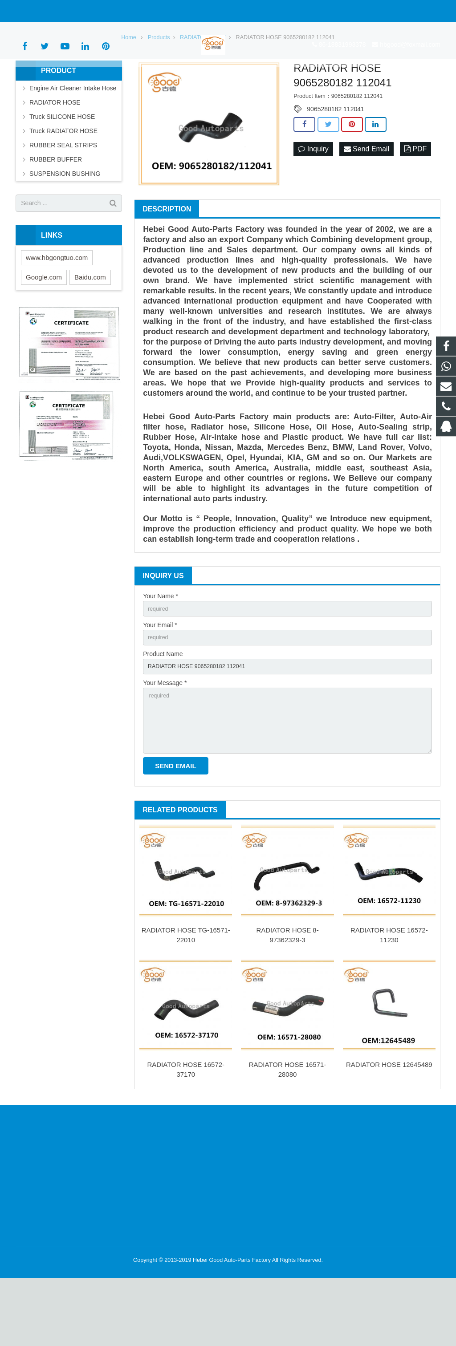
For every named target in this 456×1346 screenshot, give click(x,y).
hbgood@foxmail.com (114, 11)
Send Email (366, 203)
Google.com (44, 330)
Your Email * (160, 680)
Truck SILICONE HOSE (62, 170)
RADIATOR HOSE (203, 91)
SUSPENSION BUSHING (64, 227)
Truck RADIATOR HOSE (63, 184)
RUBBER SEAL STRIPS (63, 198)
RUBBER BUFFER (55, 212)
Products (159, 91)
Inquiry (313, 203)
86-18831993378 (45, 11)
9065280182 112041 (335, 162)
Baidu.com (90, 330)
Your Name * (160, 649)
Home (128, 91)
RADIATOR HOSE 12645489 (389, 1132)
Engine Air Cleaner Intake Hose (72, 141)
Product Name (163, 711)
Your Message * (165, 742)
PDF (415, 203)
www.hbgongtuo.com (57, 311)
